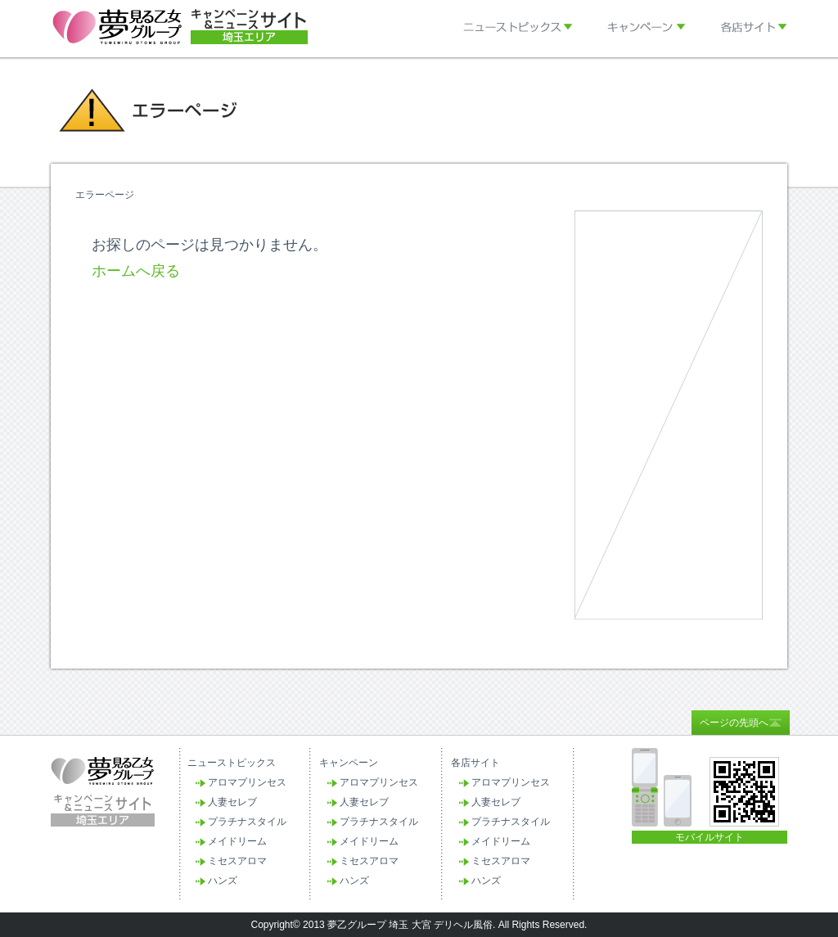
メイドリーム (237, 841)
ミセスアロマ (237, 861)
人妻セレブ (232, 802)
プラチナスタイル (247, 821)
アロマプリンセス (247, 782)
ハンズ (222, 880)
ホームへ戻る (136, 271)
